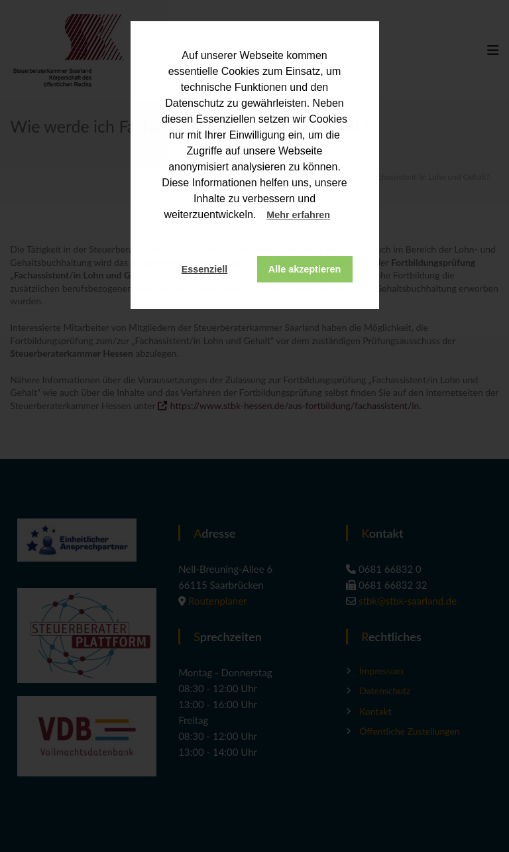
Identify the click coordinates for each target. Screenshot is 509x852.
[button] (343, 216)
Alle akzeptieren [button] (304, 269)
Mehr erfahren (298, 215)
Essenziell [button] (205, 269)
